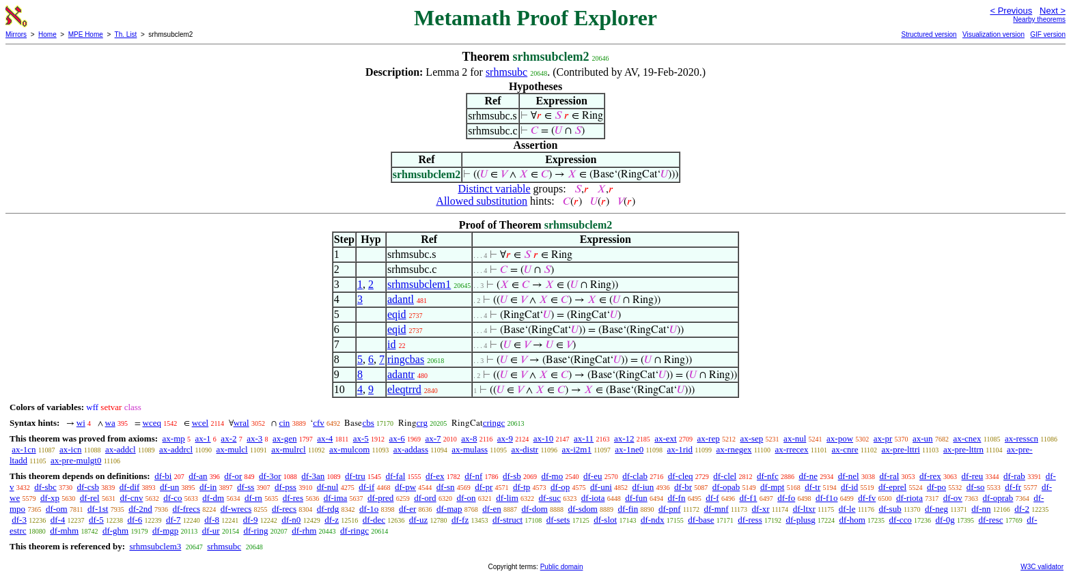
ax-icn (70, 449)
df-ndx (653, 520)
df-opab (726, 487)
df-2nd (140, 509)
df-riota (909, 498)
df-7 (173, 520)
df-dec (374, 520)
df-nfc (768, 476)
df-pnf (669, 509)
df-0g (945, 520)
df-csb (88, 487)
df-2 (1021, 509)
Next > (1053, 10)
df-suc (550, 498)
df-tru (355, 476)
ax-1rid (680, 449)
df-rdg (328, 509)
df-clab (635, 476)
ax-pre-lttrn (963, 449)
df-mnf (716, 509)
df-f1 (748, 498)
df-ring (255, 530)
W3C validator (1041, 566)
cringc (494, 423)
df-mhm (64, 530)
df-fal (395, 476)
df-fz (460, 520)
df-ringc (354, 530)
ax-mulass (469, 449)
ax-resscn (1021, 438)
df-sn (445, 487)
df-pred (380, 498)
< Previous (1011, 10)
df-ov (952, 498)
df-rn (253, 498)
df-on (465, 498)
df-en (491, 509)
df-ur (211, 530)
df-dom (534, 509)
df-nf (473, 476)
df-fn (676, 498)
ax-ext (665, 438)
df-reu (973, 476)
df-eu (592, 476)
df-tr (812, 487)
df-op (560, 487)
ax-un (923, 438)
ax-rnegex (733, 449)
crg (422, 423)
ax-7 (433, 438)
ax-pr (883, 438)
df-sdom (583, 509)
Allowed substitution (481, 201)
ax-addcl (120, 449)
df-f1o (827, 498)
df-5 (96, 520)
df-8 (211, 520)
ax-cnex (967, 438)
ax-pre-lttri (901, 449)
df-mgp (165, 530)
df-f (712, 498)
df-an (198, 476)
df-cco (900, 520)
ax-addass (410, 449)
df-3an (312, 476)
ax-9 (505, 438)
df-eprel (892, 487)
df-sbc (45, 487)
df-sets (558, 520)
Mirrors (16, 34)
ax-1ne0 (629, 449)
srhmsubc (506, 72)
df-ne (807, 476)
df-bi (162, 476)
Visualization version (993, 34)
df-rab (1014, 476)
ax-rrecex (791, 449)
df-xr (761, 509)
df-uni (601, 487)
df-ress (750, 520)
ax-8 (469, 438)
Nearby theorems (1039, 19)
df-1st (97, 509)
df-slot (605, 520)
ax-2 (228, 438)
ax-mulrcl (288, 449)
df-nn (980, 509)
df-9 (250, 520)
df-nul (328, 487)
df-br (683, 487)
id (391, 344)
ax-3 (254, 438)
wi (80, 423)
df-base (701, 520)
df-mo (552, 476)
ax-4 (325, 438)
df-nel (848, 476)
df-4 (58, 520)
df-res (293, 498)
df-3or (270, 476)
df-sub (889, 509)
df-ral (889, 476)
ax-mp (174, 438)
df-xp (49, 498)
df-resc (990, 520)
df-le (847, 509)
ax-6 (397, 438)
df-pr (483, 487)
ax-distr (524, 449)
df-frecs (186, 509)
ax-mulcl (232, 449)
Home (47, 34)
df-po (936, 487)
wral (241, 423)
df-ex (435, 476)
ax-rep (708, 438)
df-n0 (291, 520)
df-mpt (772, 487)
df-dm (213, 498)
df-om (57, 509)
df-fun (636, 498)
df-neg (936, 509)
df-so (975, 487)
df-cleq (680, 476)
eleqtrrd (404, 389)
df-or (233, 476)
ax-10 (543, 438)
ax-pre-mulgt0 (76, 460)
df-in (208, 487)
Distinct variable (494, 188)
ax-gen (284, 438)
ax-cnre (845, 449)
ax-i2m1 (577, 449)
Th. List (126, 34)
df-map (449, 509)
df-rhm (304, 530)
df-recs (284, 509)
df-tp (521, 487)
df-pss (285, 487)
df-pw (405, 487)
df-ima (336, 498)
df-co (172, 498)
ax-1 (203, 438)
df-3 (19, 520)
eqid (396, 314)
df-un (169, 487)
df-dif (130, 487)
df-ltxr (804, 509)
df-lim (507, 498)
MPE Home (85, 34)
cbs (368, 423)
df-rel (90, 498)
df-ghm (115, 530)
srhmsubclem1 (419, 284)
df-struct (507, 520)
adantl (400, 299)
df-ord (425, 498)
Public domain (561, 566)
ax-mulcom (349, 449)
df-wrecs (236, 509)
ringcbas (405, 359)
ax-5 (361, 438)
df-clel (724, 476)
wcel (200, 423)
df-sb (512, 476)
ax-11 (584, 438)
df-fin (628, 509)
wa (110, 423)
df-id (849, 487)
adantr (401, 374)
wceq (152, 423)
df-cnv (131, 498)
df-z (331, 520)
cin (284, 423)
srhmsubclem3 (155, 546)
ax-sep (751, 438)
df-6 (135, 520)
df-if (366, 487)
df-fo (786, 498)
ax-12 (624, 438)
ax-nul (794, 438)
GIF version (1048, 34)
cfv (318, 423)
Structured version (928, 34)
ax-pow (839, 438)
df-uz (418, 520)
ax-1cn (24, 449)
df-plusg (800, 520)
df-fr (1013, 487)
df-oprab (998, 498)
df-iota (593, 498)
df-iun (643, 487)
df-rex (930, 476)
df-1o (368, 509)
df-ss (245, 487)
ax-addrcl (176, 449)
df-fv (867, 498)
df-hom (852, 520)
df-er (407, 509)
